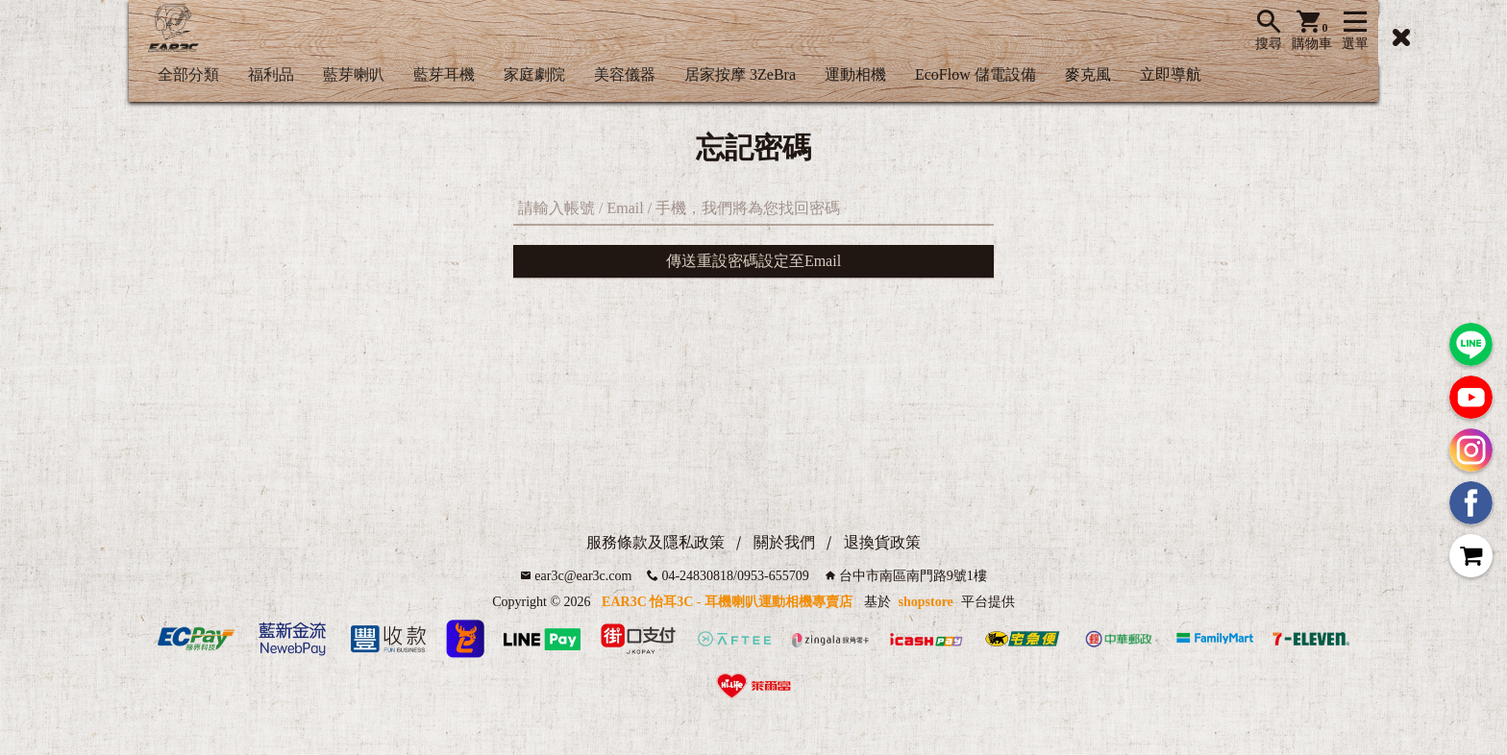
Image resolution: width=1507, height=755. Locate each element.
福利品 (271, 74)
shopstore (926, 602)
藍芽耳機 (444, 74)
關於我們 (784, 542)
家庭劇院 (534, 74)
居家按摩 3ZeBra (740, 74)
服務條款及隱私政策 (655, 542)
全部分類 (188, 74)
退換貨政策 (882, 542)
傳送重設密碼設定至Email (753, 261)
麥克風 (1088, 74)
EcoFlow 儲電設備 (975, 74)
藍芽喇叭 (353, 74)
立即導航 (1170, 74)
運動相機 (855, 74)
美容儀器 (624, 74)
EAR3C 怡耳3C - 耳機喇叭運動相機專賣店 (727, 602)
